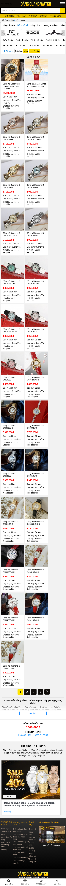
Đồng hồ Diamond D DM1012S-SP (34, 324)
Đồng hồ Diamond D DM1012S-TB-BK (11, 324)
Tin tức (9, 784)
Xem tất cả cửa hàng (52, 833)
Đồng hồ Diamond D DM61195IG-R (34, 607)
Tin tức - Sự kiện (33, 734)
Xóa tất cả (35, 51)
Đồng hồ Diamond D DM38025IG (34, 419)
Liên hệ (4, 837)
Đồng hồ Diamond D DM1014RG (11, 136)
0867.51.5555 (41, 723)
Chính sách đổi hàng (21, 845)
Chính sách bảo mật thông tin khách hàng (21, 824)
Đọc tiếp (8, 799)
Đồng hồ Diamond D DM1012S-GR (11, 277)
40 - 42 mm (21, 45)
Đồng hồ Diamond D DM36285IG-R (34, 372)
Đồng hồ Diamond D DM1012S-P (11, 372)
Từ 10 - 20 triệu (53, 40)
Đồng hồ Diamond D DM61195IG (11, 513)
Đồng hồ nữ (20, 20)
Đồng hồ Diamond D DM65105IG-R (34, 560)
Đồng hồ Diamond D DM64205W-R (11, 607)
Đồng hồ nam (9, 25)
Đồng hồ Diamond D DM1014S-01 (34, 230)
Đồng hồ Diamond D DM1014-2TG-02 (11, 230)
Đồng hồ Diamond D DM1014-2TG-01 (34, 136)
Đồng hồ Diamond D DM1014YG (11, 183)
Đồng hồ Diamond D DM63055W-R (11, 560)
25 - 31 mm (48, 45)
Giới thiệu (5, 816)
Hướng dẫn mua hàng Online (5, 832)
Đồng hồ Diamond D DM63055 (11, 466)
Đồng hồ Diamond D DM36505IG (34, 466)
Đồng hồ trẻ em (51, 25)
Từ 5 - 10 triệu (37, 40)
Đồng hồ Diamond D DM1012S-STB (34, 277)
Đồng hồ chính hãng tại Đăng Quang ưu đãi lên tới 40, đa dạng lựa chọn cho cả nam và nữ (29, 791)
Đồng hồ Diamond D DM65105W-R (11, 655)
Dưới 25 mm (34, 45)
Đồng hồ (10, 20)
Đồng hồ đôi (36, 25)
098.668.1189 (25, 723)
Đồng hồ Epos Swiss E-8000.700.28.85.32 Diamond (12, 85)
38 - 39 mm (8, 45)
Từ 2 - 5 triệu (22, 40)
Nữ (25, 51)
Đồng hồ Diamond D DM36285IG (11, 419)
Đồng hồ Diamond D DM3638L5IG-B (34, 513)
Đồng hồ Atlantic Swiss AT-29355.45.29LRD (33, 85)
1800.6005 (33, 715)
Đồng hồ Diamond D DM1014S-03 (34, 183)
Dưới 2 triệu (8, 40)
